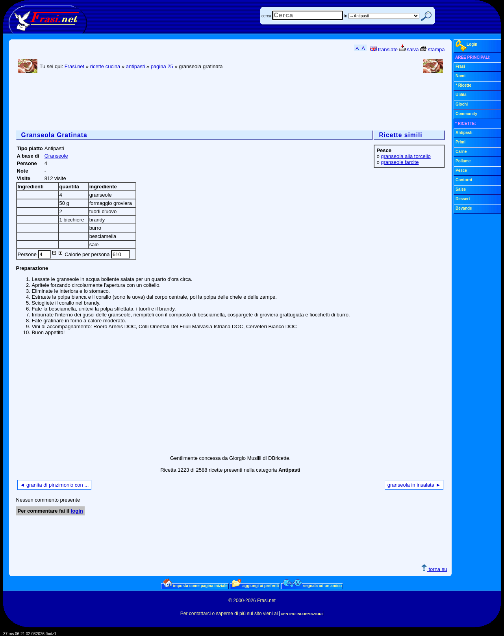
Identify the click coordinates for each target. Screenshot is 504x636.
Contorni (464, 180)
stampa (432, 49)
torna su (434, 569)
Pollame (463, 161)
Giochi (462, 104)
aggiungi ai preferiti (255, 585)
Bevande (464, 208)
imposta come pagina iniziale (195, 585)
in (345, 16)
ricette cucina (105, 66)
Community (466, 114)
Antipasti (464, 132)
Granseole (56, 156)
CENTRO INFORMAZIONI (302, 614)
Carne (461, 151)
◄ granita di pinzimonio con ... (54, 485)
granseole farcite (400, 162)
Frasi (460, 66)
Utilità (461, 95)
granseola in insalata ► (414, 485)
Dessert (463, 199)
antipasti (135, 66)
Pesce (461, 170)
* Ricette (463, 85)
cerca (266, 16)
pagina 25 (162, 66)
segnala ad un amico (312, 585)
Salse (461, 189)
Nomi (460, 76)
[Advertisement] (159, 103)
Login (466, 46)
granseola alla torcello (405, 156)
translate (384, 49)
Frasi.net (75, 66)
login (77, 511)
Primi (460, 142)
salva (409, 49)
